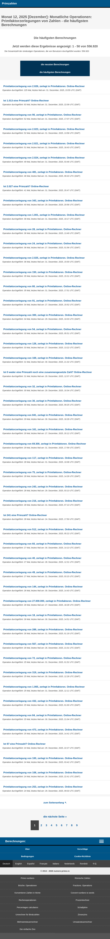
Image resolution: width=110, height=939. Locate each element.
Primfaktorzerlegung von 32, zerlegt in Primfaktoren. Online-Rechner (42, 386)
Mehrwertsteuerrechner (27, 922)
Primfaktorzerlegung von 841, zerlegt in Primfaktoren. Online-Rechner (43, 415)
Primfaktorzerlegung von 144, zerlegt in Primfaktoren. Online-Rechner (43, 586)
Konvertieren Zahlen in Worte (28, 893)
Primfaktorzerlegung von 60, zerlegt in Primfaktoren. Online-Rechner (42, 543)
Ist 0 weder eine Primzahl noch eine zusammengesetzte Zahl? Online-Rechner (47, 372)
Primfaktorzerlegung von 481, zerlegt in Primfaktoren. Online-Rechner (43, 172)
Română (83, 864)
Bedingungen (27, 856)
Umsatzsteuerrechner (82, 922)
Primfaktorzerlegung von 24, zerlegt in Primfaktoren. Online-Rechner (42, 243)
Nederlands (69, 864)
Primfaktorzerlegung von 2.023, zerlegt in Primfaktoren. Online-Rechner (44, 129)
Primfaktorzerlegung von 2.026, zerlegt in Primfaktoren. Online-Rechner (44, 86)
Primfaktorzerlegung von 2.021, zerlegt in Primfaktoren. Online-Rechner (44, 143)
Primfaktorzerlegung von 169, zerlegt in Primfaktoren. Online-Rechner (43, 358)
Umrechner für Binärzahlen (27, 914)
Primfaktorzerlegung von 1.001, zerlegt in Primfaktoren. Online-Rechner (44, 215)
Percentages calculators (27, 907)
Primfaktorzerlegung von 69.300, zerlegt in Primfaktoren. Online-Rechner (44, 443)
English (18, 864)
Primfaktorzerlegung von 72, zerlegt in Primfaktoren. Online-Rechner (42, 658)
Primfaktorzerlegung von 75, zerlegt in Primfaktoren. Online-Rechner (42, 472)
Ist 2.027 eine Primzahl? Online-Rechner (26, 186)
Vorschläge (82, 849)
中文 (95, 864)
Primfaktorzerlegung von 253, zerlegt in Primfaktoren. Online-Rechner (43, 786)
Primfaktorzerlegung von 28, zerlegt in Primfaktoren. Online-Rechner (42, 229)
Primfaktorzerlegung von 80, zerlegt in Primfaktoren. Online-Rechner (42, 286)
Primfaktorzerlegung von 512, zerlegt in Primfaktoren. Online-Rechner (43, 529)
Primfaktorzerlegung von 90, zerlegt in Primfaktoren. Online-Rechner (42, 114)
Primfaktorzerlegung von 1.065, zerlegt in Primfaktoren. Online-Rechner (44, 686)
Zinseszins (82, 914)
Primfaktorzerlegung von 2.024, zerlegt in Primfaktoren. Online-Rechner (44, 157)
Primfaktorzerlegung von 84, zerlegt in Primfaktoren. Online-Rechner (42, 715)
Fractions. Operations (82, 885)
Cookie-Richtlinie (82, 856)
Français (43, 864)
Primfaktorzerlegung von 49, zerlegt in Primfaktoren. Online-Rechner (42, 572)
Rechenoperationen (27, 900)
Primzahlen (9, 3)
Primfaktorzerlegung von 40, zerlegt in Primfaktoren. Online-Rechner (42, 558)
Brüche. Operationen (27, 885)
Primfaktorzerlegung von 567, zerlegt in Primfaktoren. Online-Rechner (43, 643)
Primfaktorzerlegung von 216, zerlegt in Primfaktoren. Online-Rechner (43, 500)
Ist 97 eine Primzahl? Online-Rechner (24, 743)
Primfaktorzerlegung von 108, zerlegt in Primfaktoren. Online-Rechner (43, 772)
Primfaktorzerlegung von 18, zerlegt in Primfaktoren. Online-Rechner (42, 615)
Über (27, 849)
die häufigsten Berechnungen (55, 72)
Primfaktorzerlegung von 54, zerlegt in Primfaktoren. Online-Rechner (42, 329)
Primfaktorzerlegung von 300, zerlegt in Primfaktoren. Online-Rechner (43, 315)
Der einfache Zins (27, 929)
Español (30, 864)
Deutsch (6, 864)
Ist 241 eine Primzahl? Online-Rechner (25, 515)
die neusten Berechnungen (55, 64)
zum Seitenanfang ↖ (55, 802)
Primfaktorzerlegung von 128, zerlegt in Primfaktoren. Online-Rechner (43, 343)
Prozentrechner (82, 900)
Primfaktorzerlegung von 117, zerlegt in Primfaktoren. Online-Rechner (43, 458)
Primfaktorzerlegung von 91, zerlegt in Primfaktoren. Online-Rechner (42, 300)
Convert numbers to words (82, 893)
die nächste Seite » (55, 816)
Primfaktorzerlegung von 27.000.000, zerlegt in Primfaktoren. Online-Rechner (47, 601)
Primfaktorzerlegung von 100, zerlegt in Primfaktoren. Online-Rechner (43, 758)
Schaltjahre (83, 907)
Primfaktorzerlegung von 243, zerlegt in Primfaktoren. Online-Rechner (43, 486)
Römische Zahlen (82, 878)
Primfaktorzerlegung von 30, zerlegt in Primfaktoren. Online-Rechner (42, 400)
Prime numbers (27, 878)
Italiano (56, 864)
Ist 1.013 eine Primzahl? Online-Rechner (26, 100)
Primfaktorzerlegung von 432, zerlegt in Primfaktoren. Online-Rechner (43, 701)
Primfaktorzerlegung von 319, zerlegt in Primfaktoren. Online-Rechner (43, 672)
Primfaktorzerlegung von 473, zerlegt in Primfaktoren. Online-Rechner (43, 729)
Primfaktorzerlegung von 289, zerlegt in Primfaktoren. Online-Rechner (43, 629)
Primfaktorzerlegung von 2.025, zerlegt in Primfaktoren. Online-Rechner (44, 257)
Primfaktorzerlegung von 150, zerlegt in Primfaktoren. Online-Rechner (43, 272)
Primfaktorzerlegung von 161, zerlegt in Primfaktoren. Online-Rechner (43, 429)
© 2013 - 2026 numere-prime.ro (55, 871)
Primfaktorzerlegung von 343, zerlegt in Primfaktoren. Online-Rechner (43, 200)
